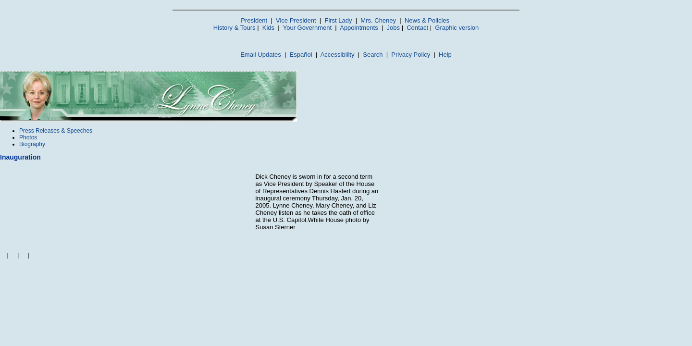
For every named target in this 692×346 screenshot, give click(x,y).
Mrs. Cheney (378, 20)
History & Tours (234, 27)
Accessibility (338, 54)
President (254, 20)
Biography (32, 144)
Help (445, 54)
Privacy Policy (410, 54)
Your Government (307, 27)
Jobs (393, 27)
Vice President (296, 20)
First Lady (338, 20)
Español (301, 54)
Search (373, 54)
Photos (28, 137)
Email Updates (260, 54)
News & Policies (427, 20)
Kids (268, 27)
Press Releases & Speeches (55, 130)
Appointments (359, 27)
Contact (417, 27)
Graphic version (457, 27)
